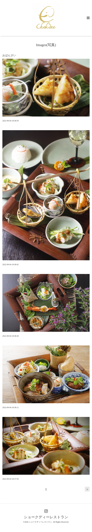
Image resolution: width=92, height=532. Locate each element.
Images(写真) (46, 45)
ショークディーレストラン (46, 517)
